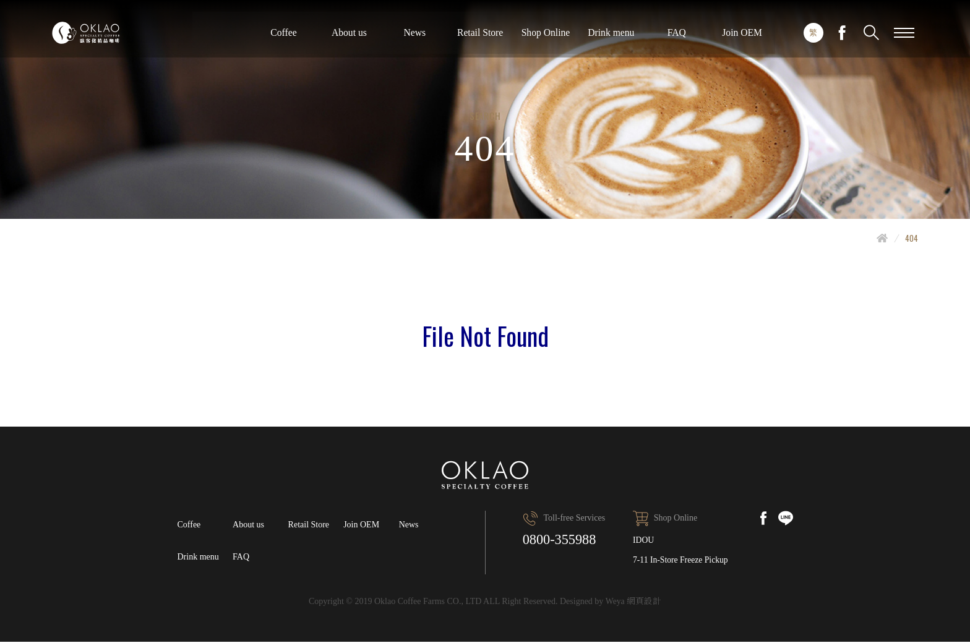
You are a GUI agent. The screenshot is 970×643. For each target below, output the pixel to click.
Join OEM (361, 524)
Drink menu (198, 557)
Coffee (487, 37)
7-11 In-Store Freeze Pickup (680, 560)
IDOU (642, 540)
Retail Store (694, 37)
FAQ (241, 557)
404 (911, 237)
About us (556, 37)
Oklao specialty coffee (118, 37)
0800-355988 (562, 540)
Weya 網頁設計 (633, 602)
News (625, 37)
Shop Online (763, 37)
